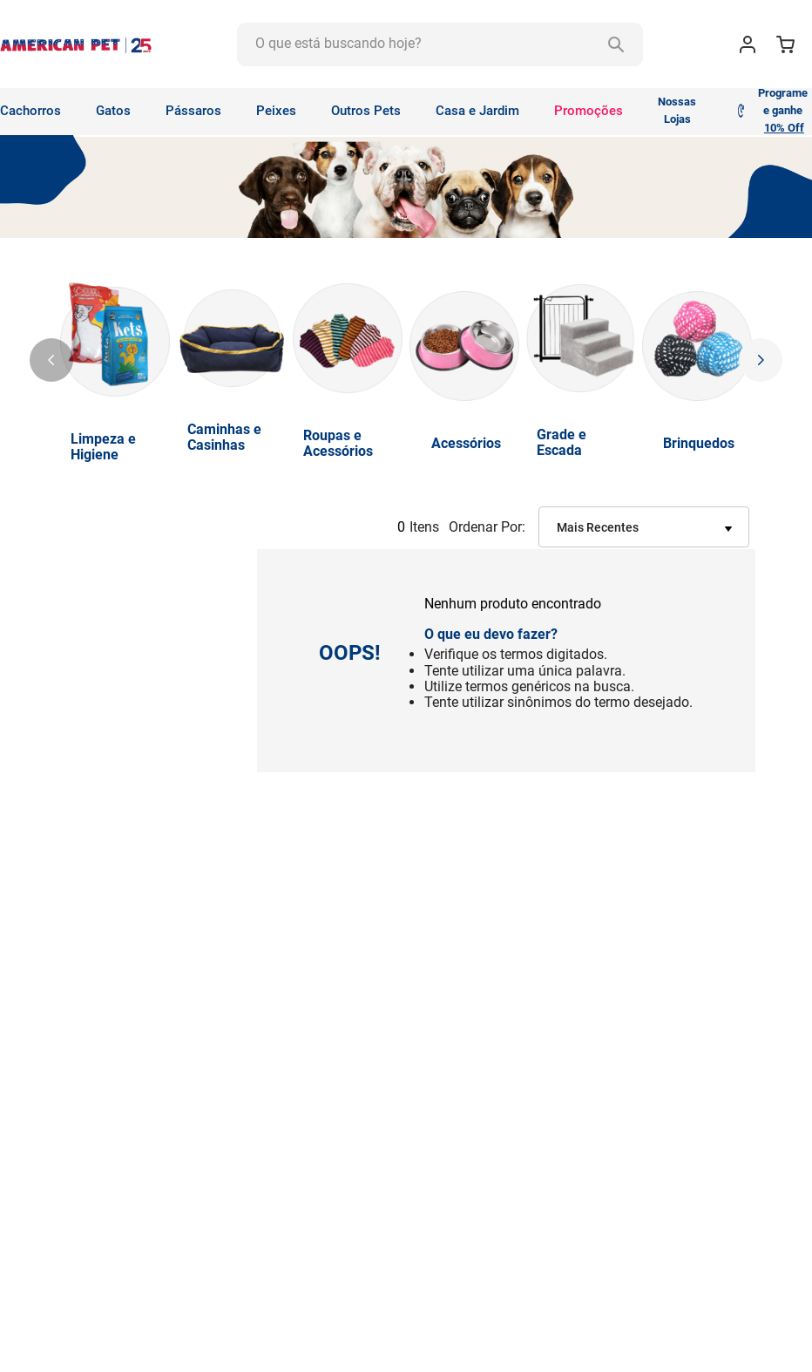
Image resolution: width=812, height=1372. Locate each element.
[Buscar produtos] (616, 44)
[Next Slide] (760, 360)
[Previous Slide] (51, 360)
